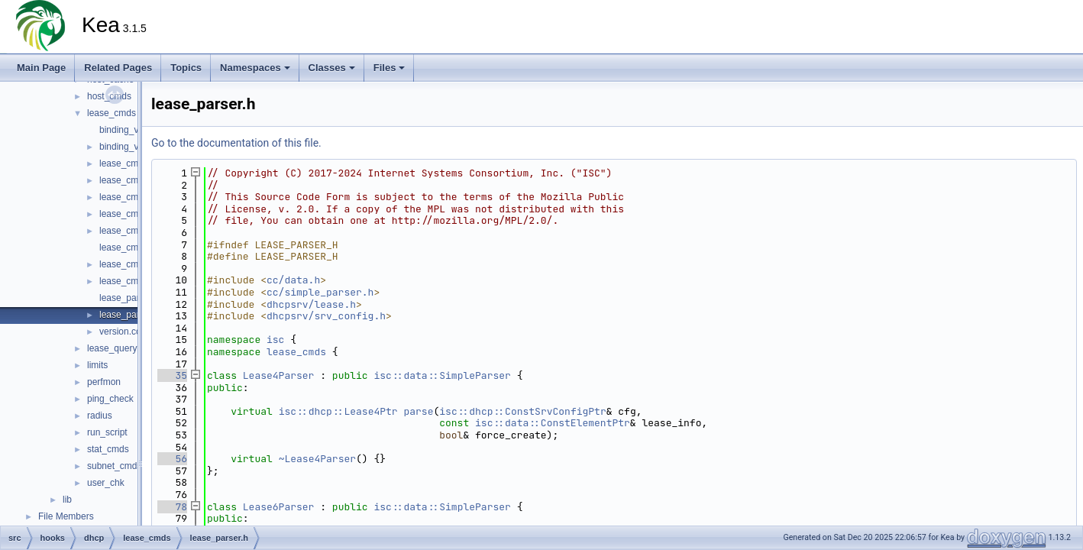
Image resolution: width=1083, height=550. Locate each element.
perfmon (104, 382)
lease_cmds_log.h (136, 247)
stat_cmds (108, 449)
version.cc (120, 331)
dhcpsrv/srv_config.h (326, 315)
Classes (332, 67)
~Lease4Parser (317, 458)
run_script (107, 432)
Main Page (41, 67)
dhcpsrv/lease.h (311, 304)
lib (67, 499)
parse (418, 411)
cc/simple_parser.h (320, 292)
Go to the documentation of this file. (236, 143)
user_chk (105, 482)
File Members (66, 516)
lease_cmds (111, 113)
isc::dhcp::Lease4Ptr (338, 411)
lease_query (112, 348)
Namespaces (255, 67)
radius (99, 415)
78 (172, 506)
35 (172, 375)
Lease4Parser (279, 375)
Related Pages (118, 67)
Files (389, 67)
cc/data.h (293, 279)
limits (97, 365)
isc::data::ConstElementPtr (552, 422)
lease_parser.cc (131, 298)
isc (275, 339)
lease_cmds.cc (129, 163)
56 (172, 458)
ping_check (110, 398)
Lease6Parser (279, 506)
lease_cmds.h (127, 180)
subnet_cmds (114, 466)
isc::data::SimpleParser (441, 375)
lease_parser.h (129, 314)
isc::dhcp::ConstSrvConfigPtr (522, 411)
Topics (186, 67)
